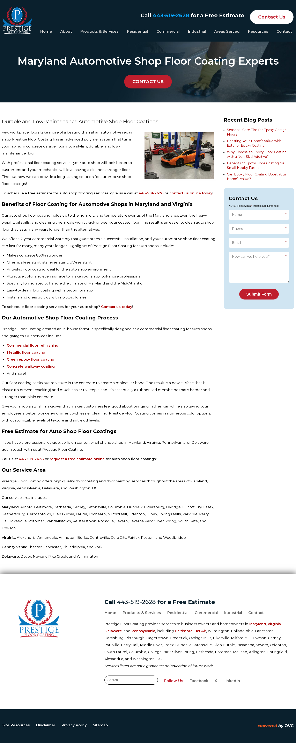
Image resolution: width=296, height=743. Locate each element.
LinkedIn (231, 681)
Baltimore (184, 631)
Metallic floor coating (26, 352)
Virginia (274, 624)
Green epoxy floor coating (30, 359)
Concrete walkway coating (31, 366)
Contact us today (116, 307)
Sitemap (100, 725)
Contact (284, 31)
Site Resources (16, 725)
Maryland (257, 624)
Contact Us (271, 17)
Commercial (168, 31)
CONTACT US (148, 81)
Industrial (197, 31)
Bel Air (200, 631)
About (66, 31)
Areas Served (227, 31)
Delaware (113, 631)
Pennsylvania (143, 631)
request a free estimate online (77, 459)
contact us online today (191, 193)
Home (46, 31)
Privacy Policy (74, 725)
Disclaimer (45, 725)
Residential (137, 31)
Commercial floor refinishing (32, 345)
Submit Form (259, 294)
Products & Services (99, 31)
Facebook (198, 681)
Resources (258, 31)
